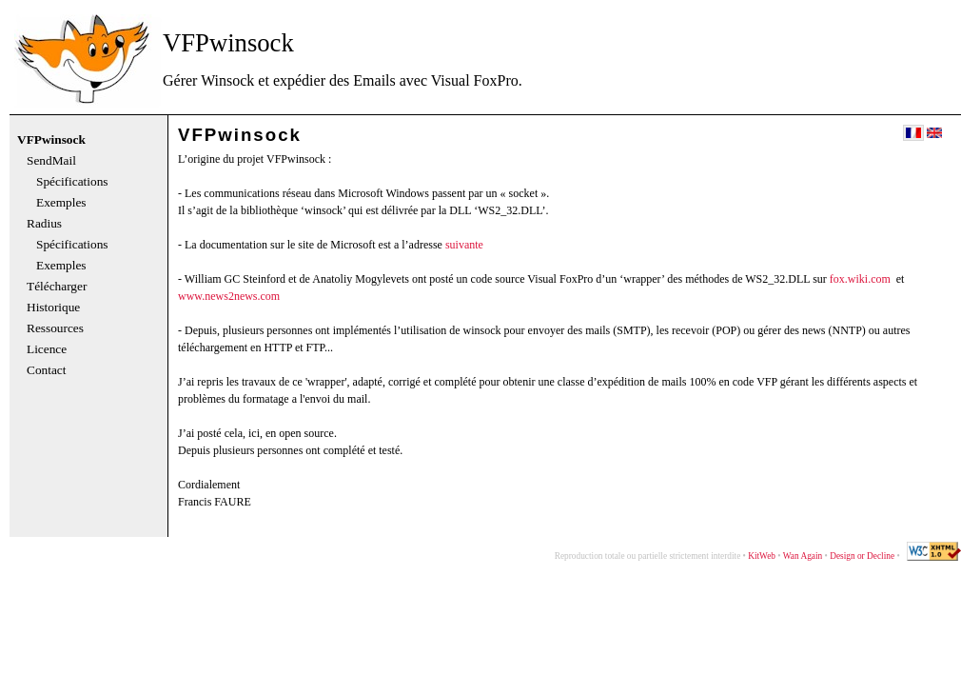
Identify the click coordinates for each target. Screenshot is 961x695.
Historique (53, 307)
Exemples (61, 202)
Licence (47, 349)
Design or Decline (862, 556)
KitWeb (761, 556)
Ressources (55, 328)
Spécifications (72, 182)
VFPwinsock (51, 140)
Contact (46, 370)
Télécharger (57, 286)
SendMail (51, 161)
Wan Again (802, 556)
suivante (464, 244)
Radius (44, 223)
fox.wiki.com (860, 279)
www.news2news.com (229, 296)
